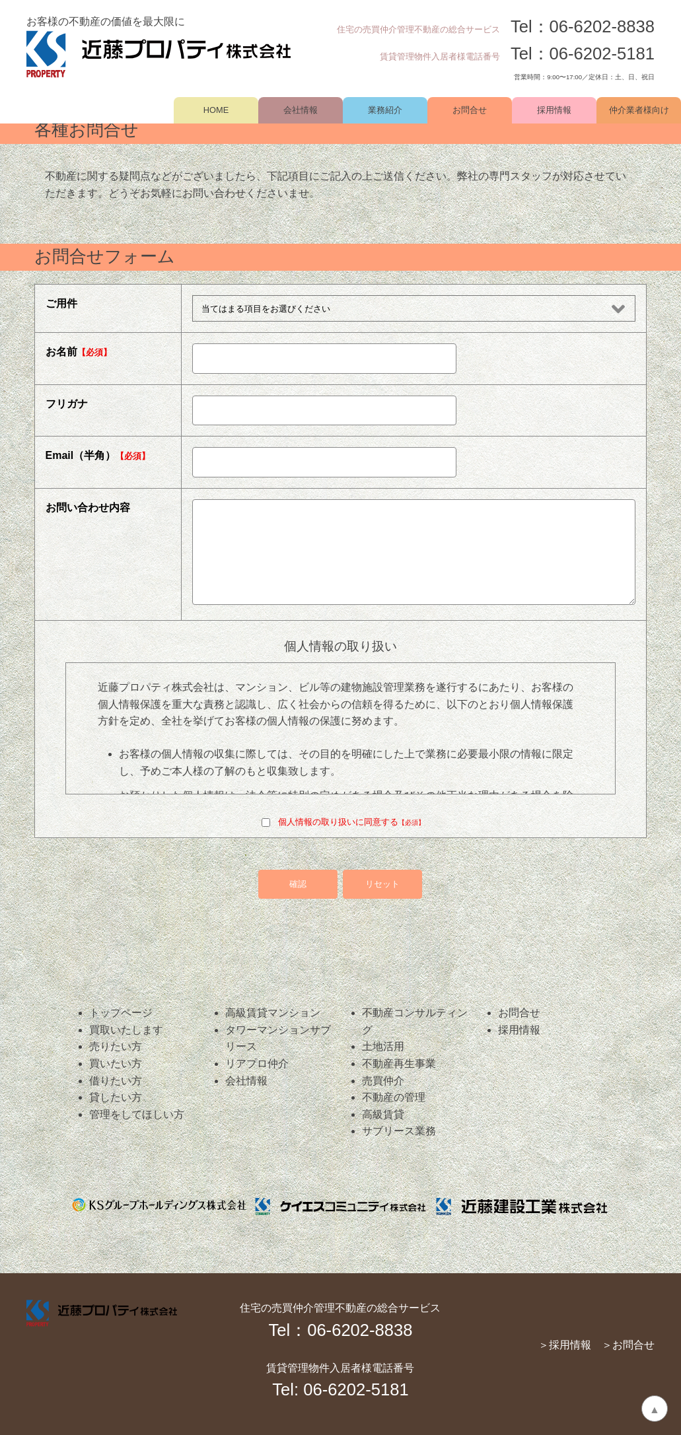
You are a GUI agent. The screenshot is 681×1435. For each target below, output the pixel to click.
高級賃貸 (383, 1114)
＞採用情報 (564, 1344)
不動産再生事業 (399, 1063)
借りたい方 (115, 1080)
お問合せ (469, 110)
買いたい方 (115, 1063)
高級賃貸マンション (272, 1012)
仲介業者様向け (639, 110)
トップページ (121, 1012)
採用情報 (554, 110)
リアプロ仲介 (257, 1063)
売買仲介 (383, 1080)
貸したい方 (115, 1097)
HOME (216, 110)
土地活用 (383, 1046)
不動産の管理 (393, 1097)
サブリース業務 (399, 1131)
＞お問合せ (628, 1344)
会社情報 (300, 110)
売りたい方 (115, 1046)
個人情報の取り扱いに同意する (343, 822)
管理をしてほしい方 (136, 1114)
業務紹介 (385, 110)
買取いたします (126, 1029)
